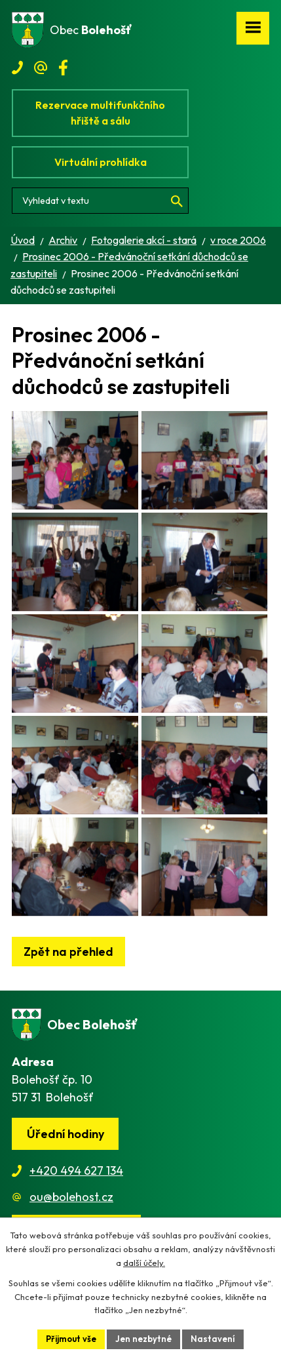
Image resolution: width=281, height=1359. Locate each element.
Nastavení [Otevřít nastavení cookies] (213, 1338)
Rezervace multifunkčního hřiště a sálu (100, 112)
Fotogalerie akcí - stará (144, 239)
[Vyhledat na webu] (100, 200)
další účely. (144, 1262)
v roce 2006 (238, 239)
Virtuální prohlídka (100, 161)
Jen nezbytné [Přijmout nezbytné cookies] (143, 1338)
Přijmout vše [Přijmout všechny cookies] (71, 1338)
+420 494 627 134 (76, 1170)
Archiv (62, 239)
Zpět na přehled (68, 951)
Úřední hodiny (65, 1133)
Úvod (22, 239)
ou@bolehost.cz (71, 1196)
